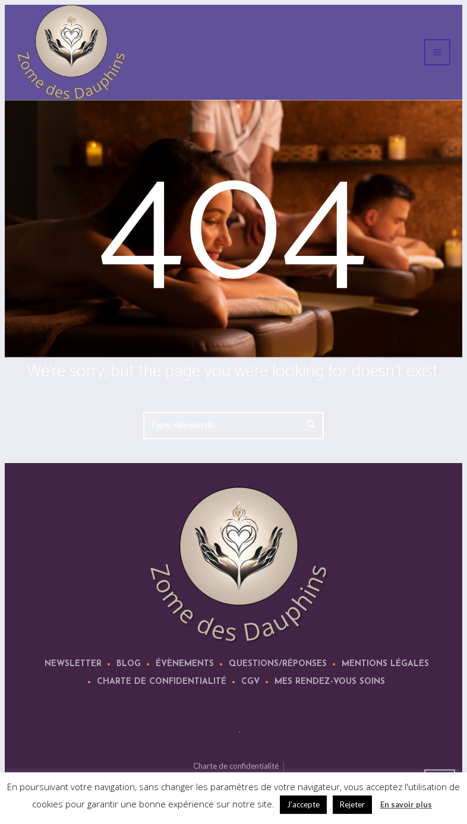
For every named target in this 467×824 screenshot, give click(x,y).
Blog (128, 664)
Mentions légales (385, 664)
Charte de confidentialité (161, 681)
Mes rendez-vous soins (329, 681)
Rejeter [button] (352, 804)
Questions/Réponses (278, 664)
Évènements (185, 664)
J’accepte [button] (303, 804)
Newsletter (73, 664)
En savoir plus (406, 804)
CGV (250, 681)
